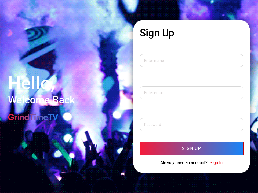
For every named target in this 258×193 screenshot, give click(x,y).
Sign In (216, 162)
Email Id (147, 80)
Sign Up (191, 148)
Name (145, 48)
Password (149, 113)
